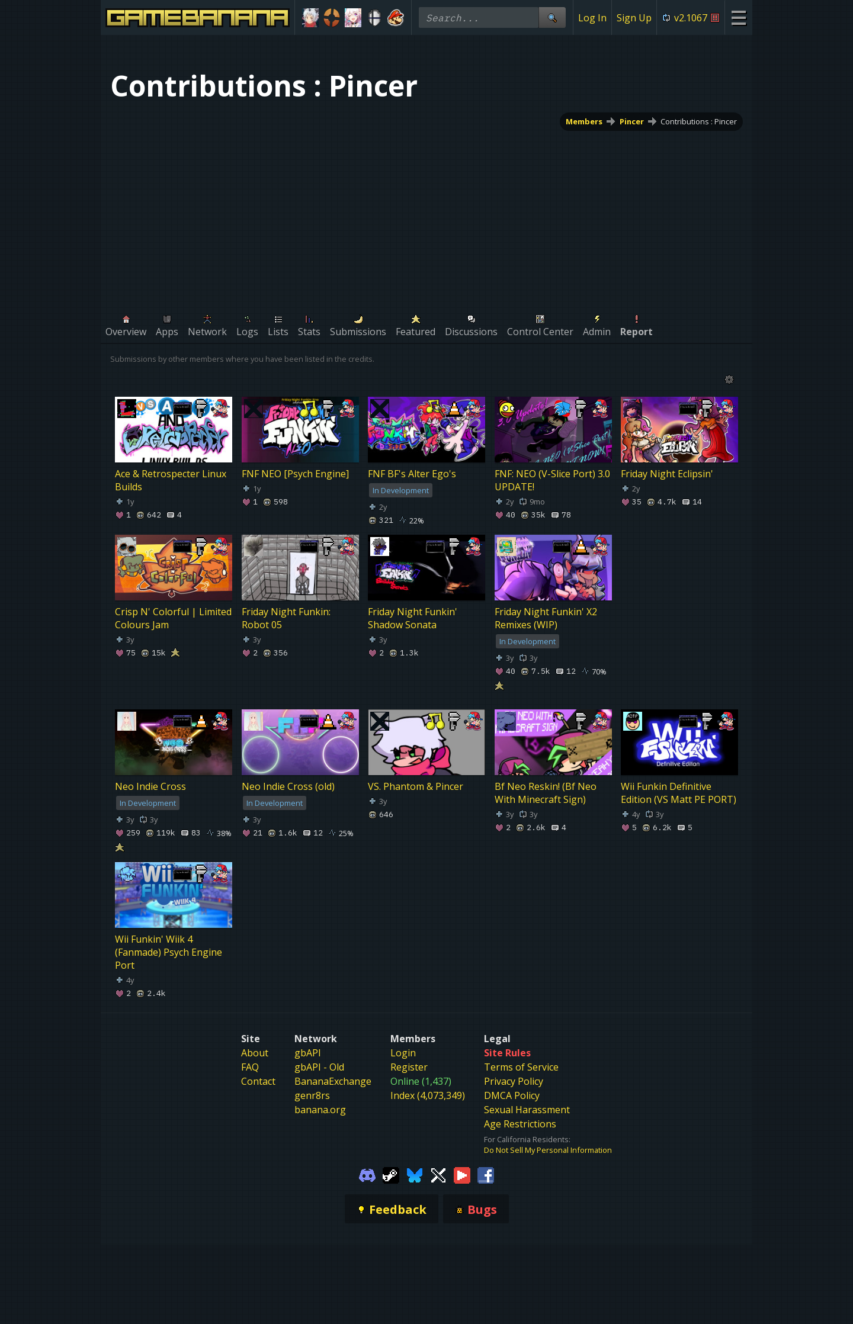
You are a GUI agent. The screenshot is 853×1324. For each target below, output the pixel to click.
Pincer (632, 121)
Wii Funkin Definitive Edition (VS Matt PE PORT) (678, 793)
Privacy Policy (513, 1081)
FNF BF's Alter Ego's (412, 473)
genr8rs (312, 1095)
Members (584, 121)
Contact (258, 1081)
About (254, 1052)
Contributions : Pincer (698, 121)
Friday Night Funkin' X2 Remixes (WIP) (546, 618)
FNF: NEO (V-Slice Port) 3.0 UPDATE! (552, 480)
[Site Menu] (738, 17)
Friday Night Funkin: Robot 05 (286, 618)
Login (403, 1052)
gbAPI (307, 1052)
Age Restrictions (520, 1123)
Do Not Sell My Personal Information (548, 1150)
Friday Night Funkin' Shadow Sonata (412, 618)
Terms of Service (521, 1067)
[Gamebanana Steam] (390, 1174)
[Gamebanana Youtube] (462, 1174)
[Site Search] (552, 17)
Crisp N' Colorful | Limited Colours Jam (173, 618)
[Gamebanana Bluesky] (414, 1174)
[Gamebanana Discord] (367, 1174)
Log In (592, 17)
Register (409, 1067)
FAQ (250, 1067)
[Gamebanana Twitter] (438, 1174)
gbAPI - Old (319, 1067)
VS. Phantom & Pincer (415, 786)
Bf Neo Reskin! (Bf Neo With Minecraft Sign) (546, 793)
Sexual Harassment (527, 1109)
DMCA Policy (512, 1095)
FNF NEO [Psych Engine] (295, 473)
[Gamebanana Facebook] (485, 1174)
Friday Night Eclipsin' (667, 473)
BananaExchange (332, 1081)
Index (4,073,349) (427, 1095)
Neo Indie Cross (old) (288, 786)
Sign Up (634, 17)
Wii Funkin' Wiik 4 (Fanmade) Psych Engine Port (168, 952)
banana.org (320, 1109)
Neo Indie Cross (150, 786)
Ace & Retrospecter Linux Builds (170, 480)
